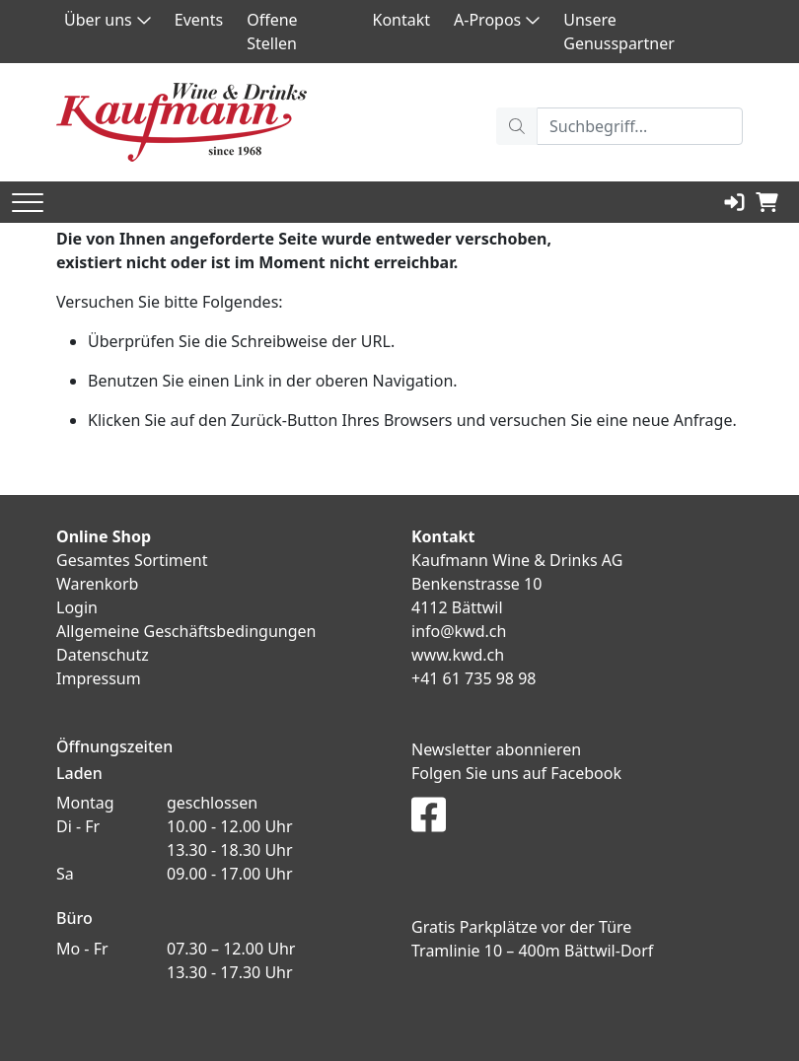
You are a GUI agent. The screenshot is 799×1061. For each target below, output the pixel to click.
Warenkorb (97, 584)
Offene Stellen (272, 31)
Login (77, 607)
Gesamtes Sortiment (132, 560)
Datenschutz (102, 655)
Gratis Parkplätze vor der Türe (521, 927)
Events (199, 20)
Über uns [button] (107, 20)
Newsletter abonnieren (496, 749)
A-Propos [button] (497, 20)
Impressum (98, 678)
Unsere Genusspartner (619, 31)
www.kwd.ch (457, 655)
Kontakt (402, 20)
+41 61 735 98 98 (473, 678)
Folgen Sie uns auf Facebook (516, 773)
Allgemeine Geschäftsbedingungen (186, 631)
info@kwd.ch (458, 631)
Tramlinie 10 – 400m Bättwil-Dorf (532, 950)
